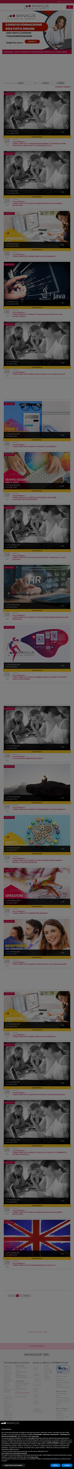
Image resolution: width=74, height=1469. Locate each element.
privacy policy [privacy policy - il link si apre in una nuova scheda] (34, 1457)
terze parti (31, 1438)
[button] (71, 1423)
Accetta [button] (66, 1465)
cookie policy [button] (35, 1436)
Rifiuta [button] (55, 1465)
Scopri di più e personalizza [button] (13, 1465)
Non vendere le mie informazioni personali (14, 1453)
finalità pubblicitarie (53, 1442)
